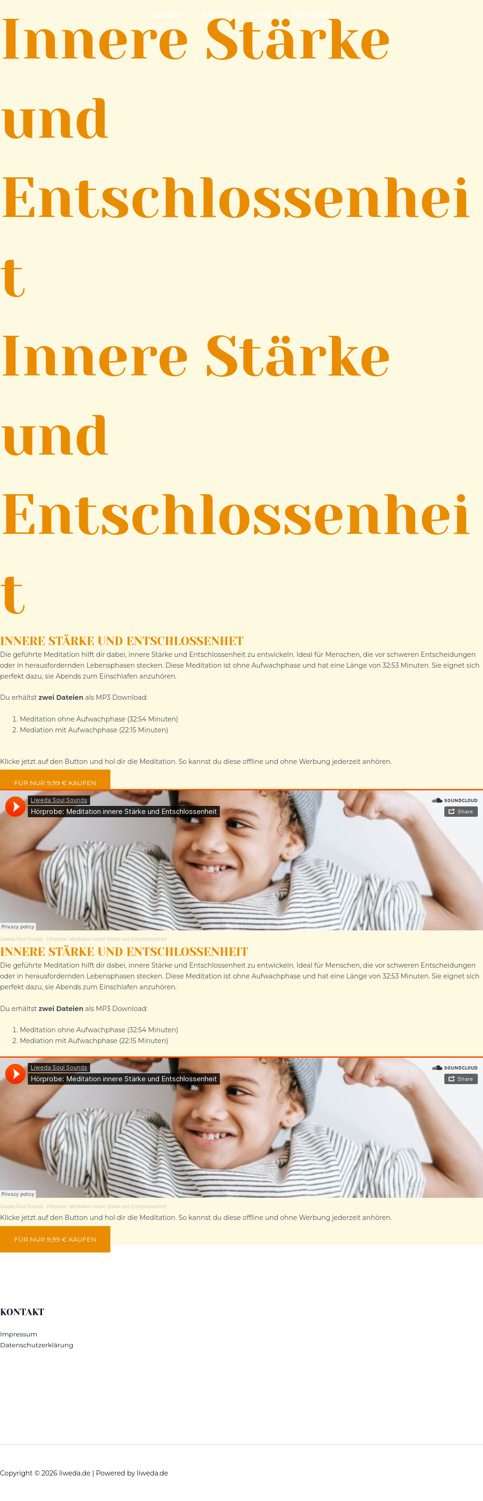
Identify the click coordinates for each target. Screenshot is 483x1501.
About (215, 14)
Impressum (19, 1333)
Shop (261, 14)
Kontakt (311, 14)
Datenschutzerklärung (37, 1344)
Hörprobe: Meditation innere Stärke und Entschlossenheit (107, 939)
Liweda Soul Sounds (21, 939)
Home (167, 14)
